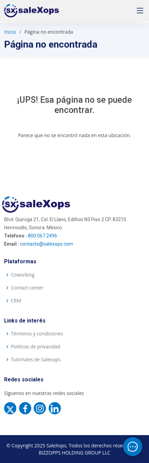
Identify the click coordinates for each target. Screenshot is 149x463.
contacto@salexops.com (46, 244)
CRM (16, 300)
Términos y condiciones (37, 333)
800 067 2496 (42, 235)
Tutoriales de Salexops (36, 359)
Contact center (27, 287)
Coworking (22, 274)
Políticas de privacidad (35, 346)
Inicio (10, 32)
